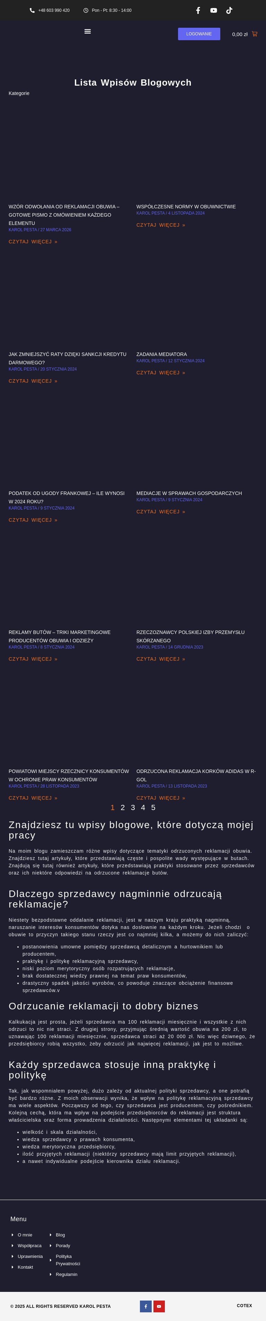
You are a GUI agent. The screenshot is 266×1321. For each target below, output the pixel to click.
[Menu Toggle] (87, 31)
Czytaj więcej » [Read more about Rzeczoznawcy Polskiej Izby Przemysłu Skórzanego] (160, 659)
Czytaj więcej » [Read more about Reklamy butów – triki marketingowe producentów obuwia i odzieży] (33, 659)
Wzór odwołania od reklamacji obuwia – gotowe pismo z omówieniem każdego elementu (64, 215)
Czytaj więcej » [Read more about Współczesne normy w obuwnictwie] (160, 225)
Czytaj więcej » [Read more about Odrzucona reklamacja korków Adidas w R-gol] (160, 798)
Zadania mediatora (161, 354)
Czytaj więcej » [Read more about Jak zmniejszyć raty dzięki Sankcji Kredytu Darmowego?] (33, 381)
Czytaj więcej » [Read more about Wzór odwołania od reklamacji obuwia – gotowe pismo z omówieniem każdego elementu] (33, 241)
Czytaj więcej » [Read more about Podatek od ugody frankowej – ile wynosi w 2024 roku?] (33, 520)
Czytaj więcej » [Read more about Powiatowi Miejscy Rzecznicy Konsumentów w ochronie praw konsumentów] (33, 798)
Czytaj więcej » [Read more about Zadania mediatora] (160, 372)
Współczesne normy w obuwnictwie (186, 206)
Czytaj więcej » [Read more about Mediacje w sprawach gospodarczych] (160, 511)
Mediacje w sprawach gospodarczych (189, 493)
